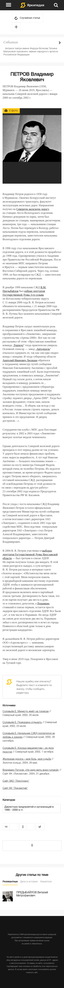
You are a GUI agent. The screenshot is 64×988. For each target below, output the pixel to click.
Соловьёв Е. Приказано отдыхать (22, 722)
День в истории (29, 882)
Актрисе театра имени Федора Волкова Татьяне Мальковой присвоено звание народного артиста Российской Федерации (30, 51)
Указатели (46, 882)
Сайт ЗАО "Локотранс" (16, 781)
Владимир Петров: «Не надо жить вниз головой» (31, 770)
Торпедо (18, 345)
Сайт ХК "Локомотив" (15, 788)
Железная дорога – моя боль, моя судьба (27, 759)
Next (60, 42)
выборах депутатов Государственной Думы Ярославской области (30, 554)
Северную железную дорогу (32, 209)
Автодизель (43, 349)
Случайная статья (30, 18)
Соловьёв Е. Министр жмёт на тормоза (26, 711)
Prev (54, 42)
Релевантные (10, 882)
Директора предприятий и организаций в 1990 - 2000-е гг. (29, 808)
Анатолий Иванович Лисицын (20, 360)
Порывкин (43, 603)
